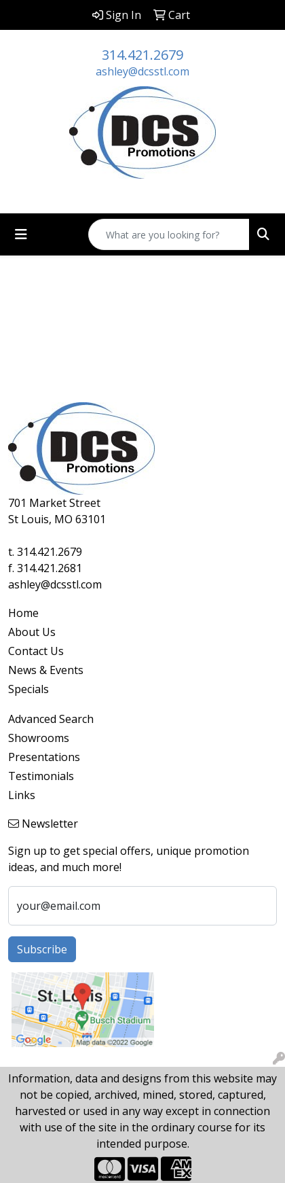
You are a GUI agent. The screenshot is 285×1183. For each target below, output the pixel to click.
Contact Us (36, 650)
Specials (28, 689)
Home (23, 612)
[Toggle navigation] (21, 234)
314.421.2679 (142, 55)
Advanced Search (51, 718)
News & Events (45, 670)
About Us (32, 631)
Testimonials (41, 776)
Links (21, 795)
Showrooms (38, 737)
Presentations (44, 756)
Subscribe (42, 949)
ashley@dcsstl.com (142, 71)
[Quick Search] (169, 234)
